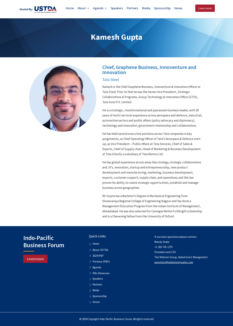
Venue (178, 8)
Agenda (98, 8)
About (82, 8)
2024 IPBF (98, 255)
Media (146, 8)
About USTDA (100, 250)
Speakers (117, 8)
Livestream (205, 8)
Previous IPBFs (101, 261)
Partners (132, 8)
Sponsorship (162, 8)
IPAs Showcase (101, 273)
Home (70, 8)
